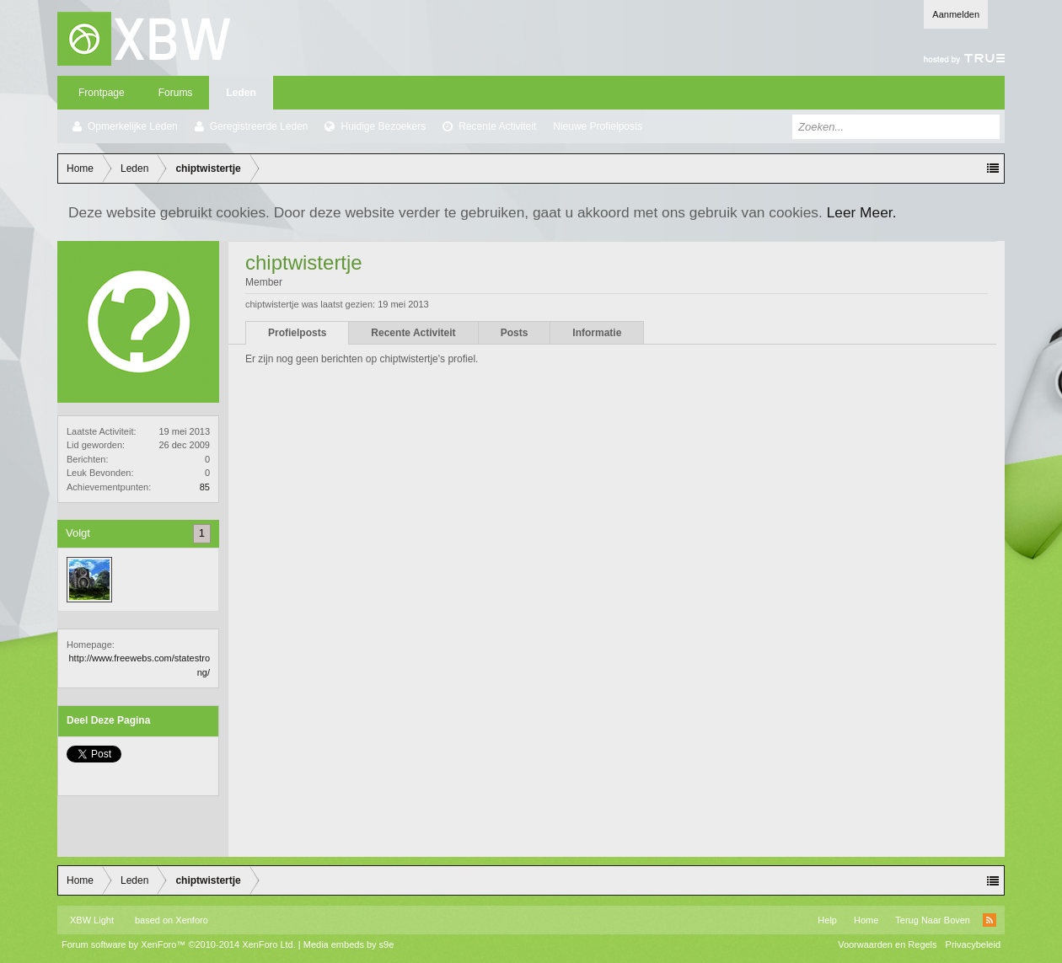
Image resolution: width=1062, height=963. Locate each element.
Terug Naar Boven (932, 920)
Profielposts (297, 333)
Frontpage (101, 93)
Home (866, 920)
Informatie (596, 333)
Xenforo (191, 920)
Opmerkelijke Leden (133, 126)
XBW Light (92, 920)
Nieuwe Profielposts (597, 126)
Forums (175, 93)
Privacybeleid (973, 944)
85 (205, 487)
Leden (240, 93)
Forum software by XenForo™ (179, 944)
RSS (989, 920)
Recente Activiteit (497, 126)
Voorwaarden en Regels (887, 944)
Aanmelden (955, 14)
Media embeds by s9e (348, 944)
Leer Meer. (862, 212)
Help (827, 920)
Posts (514, 333)
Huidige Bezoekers (383, 126)
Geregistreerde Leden (259, 126)
